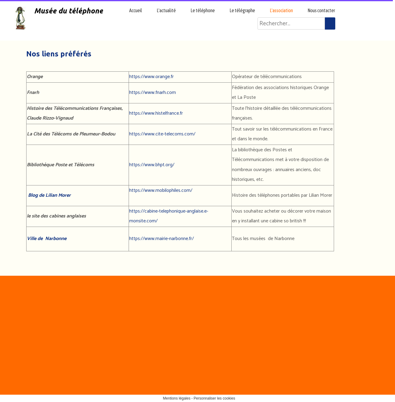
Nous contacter (321, 10)
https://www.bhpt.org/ (151, 165)
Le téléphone (202, 10)
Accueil (135, 10)
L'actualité (166, 10)
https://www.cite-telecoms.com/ (162, 134)
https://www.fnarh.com (152, 92)
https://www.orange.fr (151, 77)
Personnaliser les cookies (214, 398)
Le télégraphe (242, 10)
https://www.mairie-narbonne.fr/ (161, 239)
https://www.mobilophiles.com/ (160, 190)
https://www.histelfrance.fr (156, 113)
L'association (281, 10)
